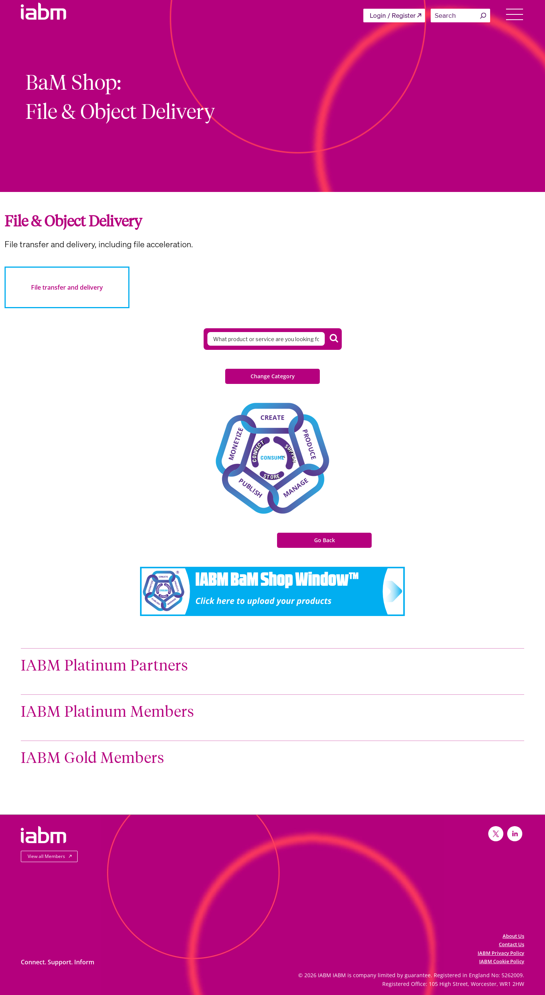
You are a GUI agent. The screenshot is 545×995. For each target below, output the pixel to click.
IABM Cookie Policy (501, 961)
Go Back (324, 540)
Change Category (273, 376)
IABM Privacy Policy (501, 953)
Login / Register (393, 15)
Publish (250, 488)
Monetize (235, 444)
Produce (310, 444)
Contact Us (511, 944)
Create (272, 417)
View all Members (46, 856)
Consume (272, 457)
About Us (513, 936)
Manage (296, 487)
